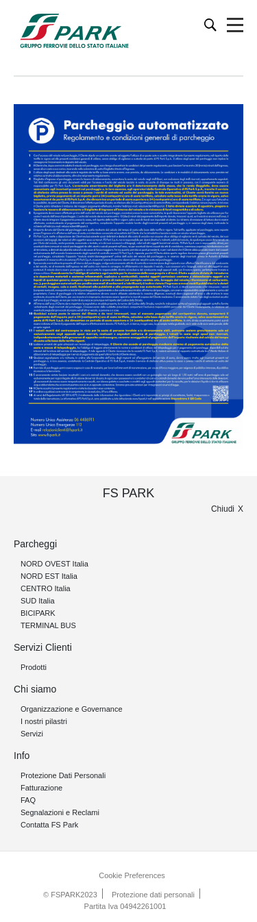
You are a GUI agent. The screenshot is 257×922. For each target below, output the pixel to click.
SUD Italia (38, 601)
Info (21, 755)
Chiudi (222, 509)
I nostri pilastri (44, 721)
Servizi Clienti (43, 647)
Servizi (32, 734)
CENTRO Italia (46, 588)
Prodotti (34, 667)
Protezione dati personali (153, 894)
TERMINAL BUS (48, 625)
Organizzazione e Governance (72, 709)
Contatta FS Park (49, 825)
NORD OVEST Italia (54, 564)
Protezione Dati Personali (63, 775)
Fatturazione (41, 788)
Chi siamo (35, 689)
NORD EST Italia (49, 576)
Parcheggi (35, 543)
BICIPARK (38, 613)
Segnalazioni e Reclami (60, 812)
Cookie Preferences (132, 875)
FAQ (28, 800)
